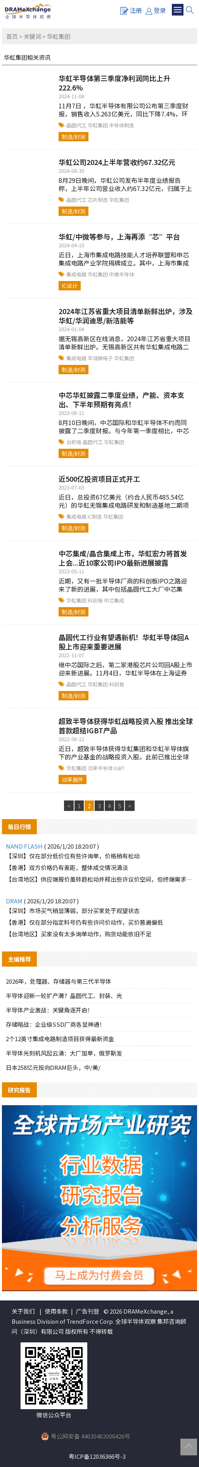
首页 (12, 36)
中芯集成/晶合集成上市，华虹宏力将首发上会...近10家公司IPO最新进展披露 (123, 558)
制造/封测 (73, 137)
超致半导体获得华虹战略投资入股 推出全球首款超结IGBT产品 (126, 725)
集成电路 (77, 274)
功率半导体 (101, 768)
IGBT (119, 768)
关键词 (32, 36)
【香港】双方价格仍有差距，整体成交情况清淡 (67, 867)
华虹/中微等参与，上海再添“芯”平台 (119, 236)
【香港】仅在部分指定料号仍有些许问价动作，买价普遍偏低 (84, 922)
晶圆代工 (77, 125)
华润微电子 (101, 358)
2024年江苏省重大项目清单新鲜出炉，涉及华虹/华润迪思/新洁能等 (126, 315)
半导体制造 (121, 125)
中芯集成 (114, 600)
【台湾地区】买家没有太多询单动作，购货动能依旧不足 (78, 934)
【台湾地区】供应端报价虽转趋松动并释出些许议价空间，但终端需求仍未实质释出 (99, 879)
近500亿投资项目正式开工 (99, 479)
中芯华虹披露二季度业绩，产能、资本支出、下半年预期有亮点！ (121, 399)
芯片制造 (98, 199)
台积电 (74, 442)
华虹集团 (98, 125)
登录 (155, 10)
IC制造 (95, 516)
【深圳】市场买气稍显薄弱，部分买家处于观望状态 (73, 910)
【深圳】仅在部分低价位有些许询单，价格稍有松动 (73, 856)
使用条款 (56, 1311)
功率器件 (72, 779)
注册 (131, 10)
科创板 (96, 600)
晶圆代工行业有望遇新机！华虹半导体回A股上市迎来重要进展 (124, 641)
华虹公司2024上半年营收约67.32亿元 (117, 162)
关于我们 (23, 1311)
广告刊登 (87, 1311)
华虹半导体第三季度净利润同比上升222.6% (114, 82)
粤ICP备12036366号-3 (97, 1456)
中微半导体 (121, 274)
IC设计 (70, 286)
